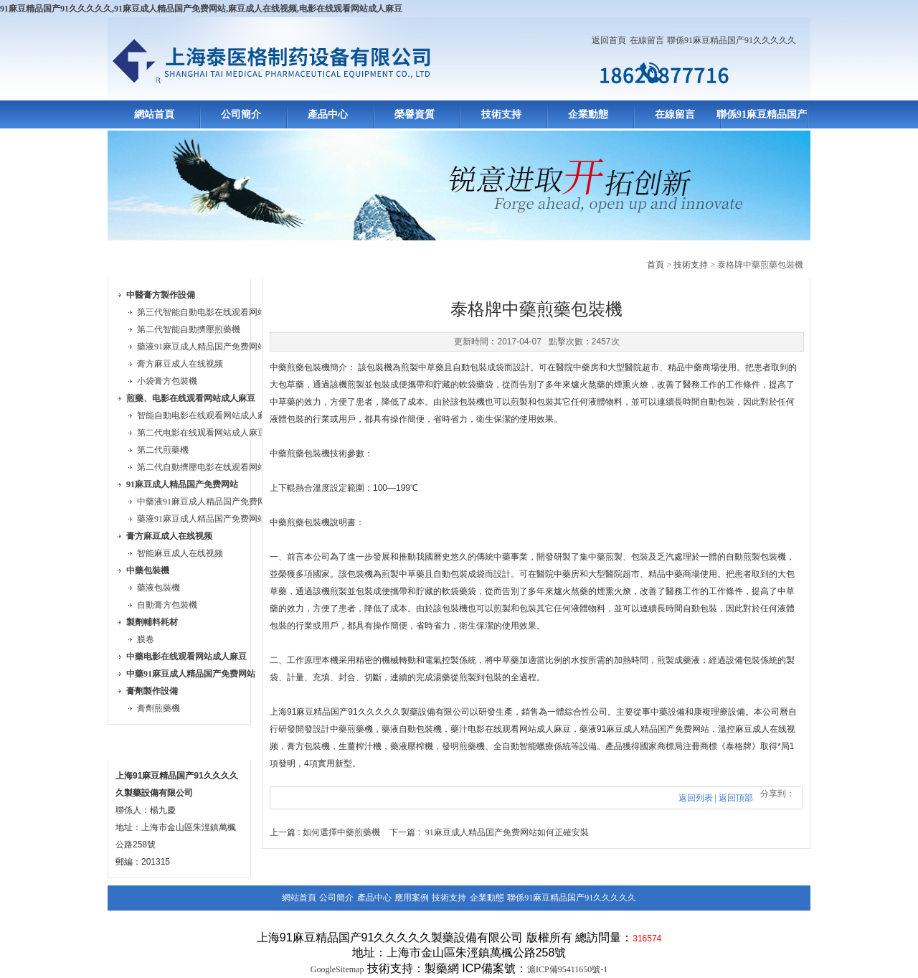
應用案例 (411, 898)
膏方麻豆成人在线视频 (180, 364)
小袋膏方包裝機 (167, 381)
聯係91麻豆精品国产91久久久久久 (731, 40)
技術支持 (501, 114)
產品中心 (328, 114)
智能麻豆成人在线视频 (180, 553)
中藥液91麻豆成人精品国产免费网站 (206, 502)
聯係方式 (142, 743)
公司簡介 (241, 114)
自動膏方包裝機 (167, 605)
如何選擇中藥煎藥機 (341, 832)
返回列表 (695, 798)
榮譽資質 (414, 114)
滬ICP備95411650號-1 (567, 969)
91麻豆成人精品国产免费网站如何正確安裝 (507, 832)
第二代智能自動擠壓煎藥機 (188, 329)
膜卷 (145, 639)
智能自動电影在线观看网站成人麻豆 (206, 415)
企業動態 (588, 114)
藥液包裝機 (158, 588)
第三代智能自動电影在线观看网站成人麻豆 (219, 312)
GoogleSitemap (337, 969)
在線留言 (647, 40)
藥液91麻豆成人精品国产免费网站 (201, 347)
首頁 (655, 265)
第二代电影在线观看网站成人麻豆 (201, 433)
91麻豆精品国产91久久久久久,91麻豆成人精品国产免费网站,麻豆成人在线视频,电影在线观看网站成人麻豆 (201, 9)
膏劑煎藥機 (158, 708)
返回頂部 (736, 798)
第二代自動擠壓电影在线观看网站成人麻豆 (219, 467)
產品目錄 (142, 262)
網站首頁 (154, 114)
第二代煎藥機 (163, 450)
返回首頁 (609, 40)
